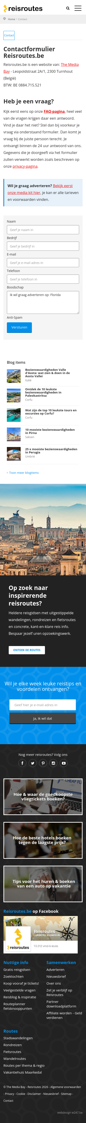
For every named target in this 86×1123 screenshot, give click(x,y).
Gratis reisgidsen (16, 969)
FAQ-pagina (54, 111)
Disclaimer (34, 1094)
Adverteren (55, 969)
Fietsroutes (12, 1051)
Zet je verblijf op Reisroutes (59, 992)
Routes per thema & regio (23, 1065)
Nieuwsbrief (56, 976)
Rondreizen (12, 1044)
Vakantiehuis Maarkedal (22, 1072)
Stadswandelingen (18, 1038)
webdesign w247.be (70, 1113)
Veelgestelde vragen (19, 990)
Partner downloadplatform (61, 1003)
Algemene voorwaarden (65, 1087)
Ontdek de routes (27, 650)
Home (11, 19)
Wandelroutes (14, 1058)
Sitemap (66, 1094)
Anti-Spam (14, 317)
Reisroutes (22, 8)
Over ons (54, 983)
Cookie (21, 1094)
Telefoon (13, 271)
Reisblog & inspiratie (19, 997)
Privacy (9, 1094)
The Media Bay (15, 1087)
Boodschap (15, 287)
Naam (11, 221)
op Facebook (30, 911)
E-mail (11, 254)
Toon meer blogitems (24, 473)
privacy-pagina (25, 166)
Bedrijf (12, 238)
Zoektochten (13, 976)
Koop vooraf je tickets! (21, 983)
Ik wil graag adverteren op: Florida (43, 302)
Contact (9, 35)
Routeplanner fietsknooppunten (17, 1006)
